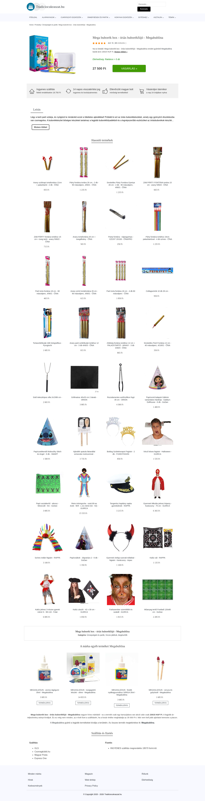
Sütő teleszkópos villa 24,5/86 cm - (47, 397)
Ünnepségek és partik (97, 17)
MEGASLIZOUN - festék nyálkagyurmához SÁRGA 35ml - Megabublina (122, 692)
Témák (171, 17)
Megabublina (166, 49)
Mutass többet (40, 127)
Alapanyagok (48, 17)
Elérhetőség (147, 780)
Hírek (30, 780)
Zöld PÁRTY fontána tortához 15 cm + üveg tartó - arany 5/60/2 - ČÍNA (47, 239)
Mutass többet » (120, 52)
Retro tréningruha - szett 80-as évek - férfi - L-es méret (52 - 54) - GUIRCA (84, 505)
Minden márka (34, 774)
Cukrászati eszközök (71, 17)
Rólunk (145, 774)
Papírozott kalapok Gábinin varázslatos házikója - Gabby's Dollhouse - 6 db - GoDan (157, 399)
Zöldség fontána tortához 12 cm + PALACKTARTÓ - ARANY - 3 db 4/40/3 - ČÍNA (121, 345)
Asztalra (157, 17)
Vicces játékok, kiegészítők (116, 635)
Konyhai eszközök (123, 17)
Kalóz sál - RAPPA (157, 558)
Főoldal (33, 17)
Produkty (38, 25)
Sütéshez (142, 17)
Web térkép (90, 780)
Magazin (89, 774)
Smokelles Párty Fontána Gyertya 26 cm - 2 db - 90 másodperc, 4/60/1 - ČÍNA (121, 185)
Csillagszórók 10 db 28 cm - (157, 291)
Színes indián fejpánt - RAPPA (47, 558)
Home (31, 25)
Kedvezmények (35, 786)
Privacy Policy (91, 786)
